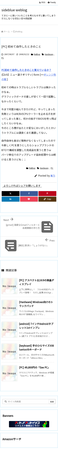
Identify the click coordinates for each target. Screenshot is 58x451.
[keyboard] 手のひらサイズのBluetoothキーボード (36, 347)
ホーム (7, 31)
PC (2, 57)
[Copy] (47, 199)
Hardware (49, 54)
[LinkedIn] (10, 199)
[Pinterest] (47, 193)
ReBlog (19, 31)
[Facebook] (29, 193)
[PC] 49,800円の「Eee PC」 (34, 367)
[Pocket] (29, 199)
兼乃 (52, 175)
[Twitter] (10, 193)
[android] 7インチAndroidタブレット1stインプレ (36, 326)
